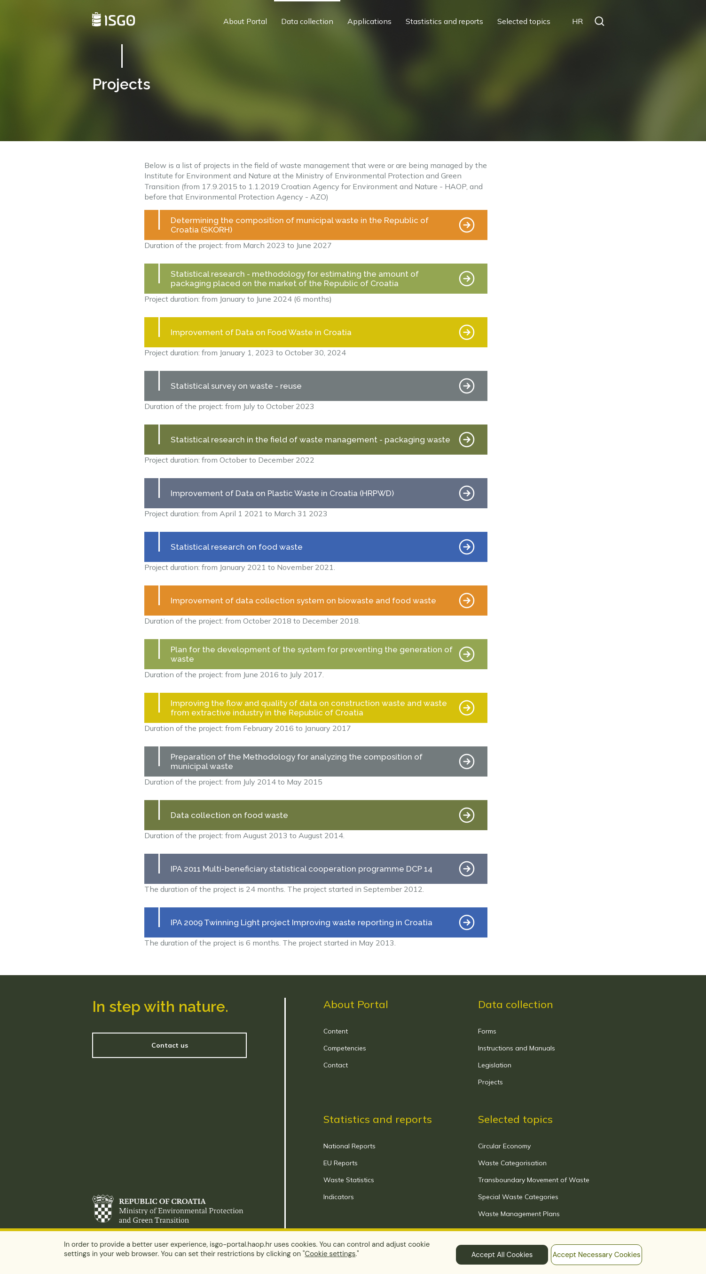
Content (335, 1031)
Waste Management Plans (519, 1214)
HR (577, 21)
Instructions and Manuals (516, 1048)
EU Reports (340, 1163)
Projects (490, 1082)
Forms (487, 1031)
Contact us (169, 1045)
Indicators (338, 1197)
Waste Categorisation (512, 1163)
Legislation (494, 1065)
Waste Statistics (348, 1180)
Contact (335, 1065)
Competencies (344, 1048)
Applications (369, 21)
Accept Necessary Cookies (596, 1254)
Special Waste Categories (518, 1197)
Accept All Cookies (502, 1254)
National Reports (349, 1146)
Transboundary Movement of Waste (533, 1180)
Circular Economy (504, 1146)
